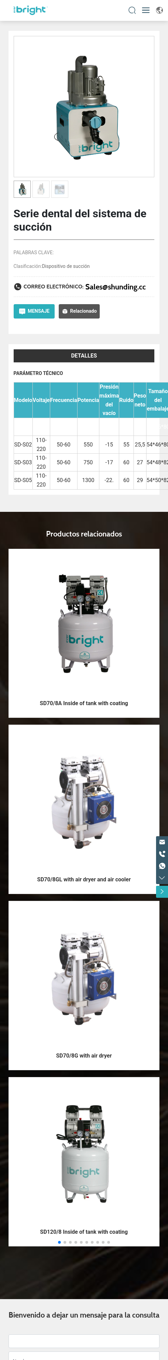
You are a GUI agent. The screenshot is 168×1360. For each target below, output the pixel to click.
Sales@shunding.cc (115, 287)
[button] (59, 1242)
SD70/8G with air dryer (84, 1055)
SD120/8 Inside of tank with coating (84, 1232)
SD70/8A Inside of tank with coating (84, 703)
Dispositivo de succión (66, 266)
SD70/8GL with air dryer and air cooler (84, 879)
